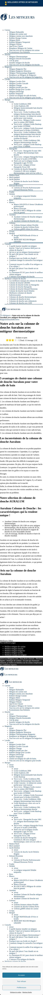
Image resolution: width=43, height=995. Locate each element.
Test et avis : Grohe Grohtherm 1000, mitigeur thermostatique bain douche (27, 133)
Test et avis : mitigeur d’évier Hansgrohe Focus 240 (24, 166)
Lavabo (7, 79)
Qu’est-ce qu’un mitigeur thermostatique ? (24, 252)
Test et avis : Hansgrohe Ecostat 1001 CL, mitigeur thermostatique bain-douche (27, 153)
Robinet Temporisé (16, 94)
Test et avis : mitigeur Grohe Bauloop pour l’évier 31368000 (27, 145)
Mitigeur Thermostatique (18, 57)
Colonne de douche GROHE (19, 283)
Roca (11, 200)
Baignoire (8, 67)
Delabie (12, 194)
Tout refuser (21, 981)
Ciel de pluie (14, 61)
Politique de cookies (15, 992)
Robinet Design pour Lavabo (19, 89)
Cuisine (7, 30)
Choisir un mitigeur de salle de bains (22, 96)
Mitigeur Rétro (14, 40)
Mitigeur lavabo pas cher (18, 87)
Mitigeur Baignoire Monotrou (20, 71)
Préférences (21, 987)
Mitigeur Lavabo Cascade (18, 83)
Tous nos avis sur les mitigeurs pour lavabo (25, 98)
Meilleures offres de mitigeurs (21, 3)
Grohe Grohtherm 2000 (22, 104)
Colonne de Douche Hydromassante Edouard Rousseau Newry (27, 189)
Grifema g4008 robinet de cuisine (26, 229)
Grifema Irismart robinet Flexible (26, 225)
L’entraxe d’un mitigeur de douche (22, 276)
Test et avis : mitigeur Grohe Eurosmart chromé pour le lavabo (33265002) (28, 129)
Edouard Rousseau (16, 186)
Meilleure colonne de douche (15, 279)
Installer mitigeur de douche (19, 63)
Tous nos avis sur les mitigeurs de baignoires (25, 77)
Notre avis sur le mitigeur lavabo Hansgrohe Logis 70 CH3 (26, 162)
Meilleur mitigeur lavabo (14, 653)
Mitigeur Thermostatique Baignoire (22, 73)
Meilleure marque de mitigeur (15, 655)
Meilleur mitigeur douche (14, 649)
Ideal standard (14, 177)
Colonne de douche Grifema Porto (26, 227)
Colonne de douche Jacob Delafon (21, 291)
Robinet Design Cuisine (18, 38)
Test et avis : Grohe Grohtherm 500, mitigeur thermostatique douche (27, 141)
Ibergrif (12, 233)
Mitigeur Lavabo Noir (17, 81)
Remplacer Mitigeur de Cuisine (20, 48)
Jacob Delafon (14, 179)
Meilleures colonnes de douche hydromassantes (20, 294)
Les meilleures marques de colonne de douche (26, 281)
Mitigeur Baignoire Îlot (17, 69)
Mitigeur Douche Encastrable (20, 59)
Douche (7, 55)
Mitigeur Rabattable (16, 32)
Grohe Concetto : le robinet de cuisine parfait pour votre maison (28, 117)
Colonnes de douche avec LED (20, 303)
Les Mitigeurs (5, 315)
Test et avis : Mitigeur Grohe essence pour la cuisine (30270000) (27, 121)
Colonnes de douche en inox (19, 299)
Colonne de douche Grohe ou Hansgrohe (24, 285)
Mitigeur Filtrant (15, 44)
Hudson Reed (14, 175)
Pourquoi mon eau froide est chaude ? (23, 258)
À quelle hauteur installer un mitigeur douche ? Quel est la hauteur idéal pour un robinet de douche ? (24, 248)
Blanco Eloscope (20, 208)
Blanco (11, 202)
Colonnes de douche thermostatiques (22, 297)
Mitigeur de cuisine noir (18, 34)
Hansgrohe (13, 149)
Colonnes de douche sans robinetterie (23, 301)
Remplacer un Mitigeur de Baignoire (22, 75)
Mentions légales (27, 992)
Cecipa (11, 231)
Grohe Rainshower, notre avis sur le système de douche (27, 137)
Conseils (8, 244)
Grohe (11, 102)
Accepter (21, 975)
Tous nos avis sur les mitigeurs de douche (24, 65)
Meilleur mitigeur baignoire (15, 651)
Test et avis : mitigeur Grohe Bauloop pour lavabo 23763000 (27, 125)
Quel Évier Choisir (16, 46)
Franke (11, 192)
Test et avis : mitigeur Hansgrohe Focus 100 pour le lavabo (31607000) (28, 158)
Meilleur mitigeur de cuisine (15, 647)
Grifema (12, 223)
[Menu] (1, 311)
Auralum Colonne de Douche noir (26, 221)
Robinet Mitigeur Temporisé (19, 42)
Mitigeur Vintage (15, 85)
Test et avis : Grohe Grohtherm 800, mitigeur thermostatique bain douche (27, 113)
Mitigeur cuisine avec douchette (21, 36)
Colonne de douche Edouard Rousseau (23, 289)
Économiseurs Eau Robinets (19, 52)
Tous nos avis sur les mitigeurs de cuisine (24, 50)
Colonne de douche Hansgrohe (20, 287)
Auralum (12, 215)
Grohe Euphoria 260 (21, 106)
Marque (7, 100)
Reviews (16, 319)
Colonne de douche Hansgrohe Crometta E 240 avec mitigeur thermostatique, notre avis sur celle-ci (27, 171)
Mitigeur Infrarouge (16, 91)
